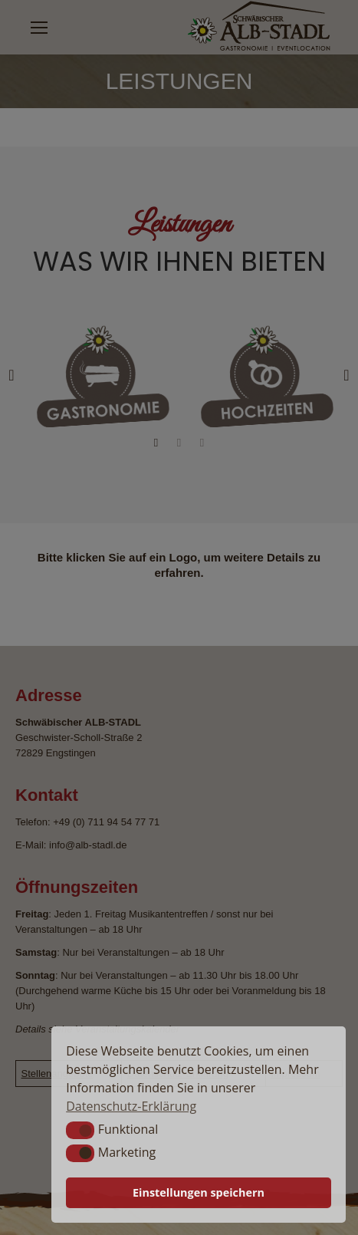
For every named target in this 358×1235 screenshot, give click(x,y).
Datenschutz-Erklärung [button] (131, 1106)
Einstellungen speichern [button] (198, 1192)
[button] (80, 1129)
